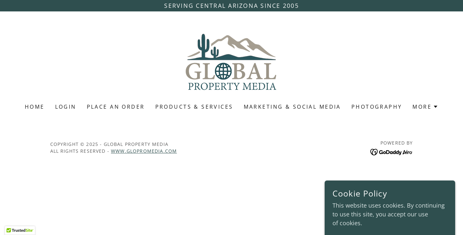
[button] (425, 107)
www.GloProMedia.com (144, 151)
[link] (231, 62)
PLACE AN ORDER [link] (116, 106)
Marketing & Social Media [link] (292, 106)
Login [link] (65, 106)
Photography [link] (376, 106)
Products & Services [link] (194, 106)
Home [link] (35, 106)
